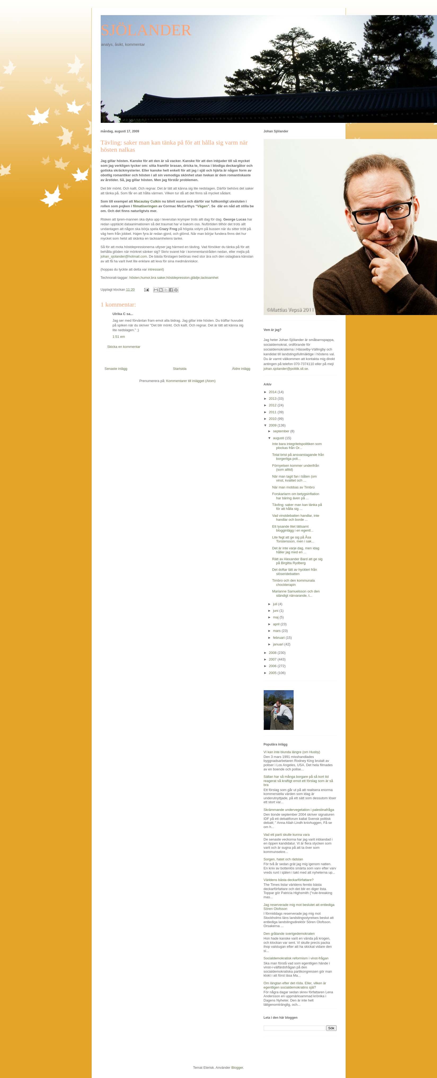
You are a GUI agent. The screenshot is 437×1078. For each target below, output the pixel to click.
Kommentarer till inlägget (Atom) (190, 381)
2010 (273, 419)
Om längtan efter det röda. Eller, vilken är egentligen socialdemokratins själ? (295, 985)
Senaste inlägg (116, 369)
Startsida (180, 369)
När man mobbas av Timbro (293, 487)
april (276, 624)
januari (278, 644)
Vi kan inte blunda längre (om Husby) (292, 752)
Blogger (237, 1068)
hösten (134, 278)
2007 (273, 659)
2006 (273, 666)
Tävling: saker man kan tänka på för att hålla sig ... (297, 507)
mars (277, 631)
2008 (273, 653)
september (281, 431)
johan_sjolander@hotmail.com (124, 256)
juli (275, 604)
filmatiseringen (145, 206)
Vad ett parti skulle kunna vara (287, 835)
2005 (273, 673)
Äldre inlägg (241, 369)
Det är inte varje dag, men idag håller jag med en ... (295, 550)
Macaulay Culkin (147, 201)
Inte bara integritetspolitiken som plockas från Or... (297, 446)
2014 (273, 392)
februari (279, 638)
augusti (279, 438)
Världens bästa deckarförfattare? (289, 880)
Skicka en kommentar (123, 347)
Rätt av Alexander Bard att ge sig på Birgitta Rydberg (297, 561)
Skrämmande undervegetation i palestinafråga (299, 810)
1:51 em (119, 337)
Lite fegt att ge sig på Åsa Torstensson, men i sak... (293, 539)
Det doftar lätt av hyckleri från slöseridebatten (294, 572)
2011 (273, 412)
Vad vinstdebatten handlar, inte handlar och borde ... (295, 518)
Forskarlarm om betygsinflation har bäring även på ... (295, 496)
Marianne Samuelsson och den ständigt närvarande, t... (296, 593)
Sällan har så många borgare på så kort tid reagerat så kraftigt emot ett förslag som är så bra (298, 781)
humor (145, 278)
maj (276, 617)
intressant (155, 269)
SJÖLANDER (146, 30)
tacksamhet (209, 278)
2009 (273, 425)
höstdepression (177, 278)
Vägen (202, 206)
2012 (273, 405)
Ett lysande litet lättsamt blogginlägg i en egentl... (293, 528)
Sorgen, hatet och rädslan (283, 859)
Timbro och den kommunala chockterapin (293, 582)
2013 (273, 399)
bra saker (158, 278)
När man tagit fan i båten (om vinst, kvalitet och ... (294, 478)
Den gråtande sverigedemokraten (289, 934)
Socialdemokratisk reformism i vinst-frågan (296, 958)
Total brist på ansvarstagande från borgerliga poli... (298, 457)
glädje (195, 278)
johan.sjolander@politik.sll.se (286, 369)
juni (276, 611)
